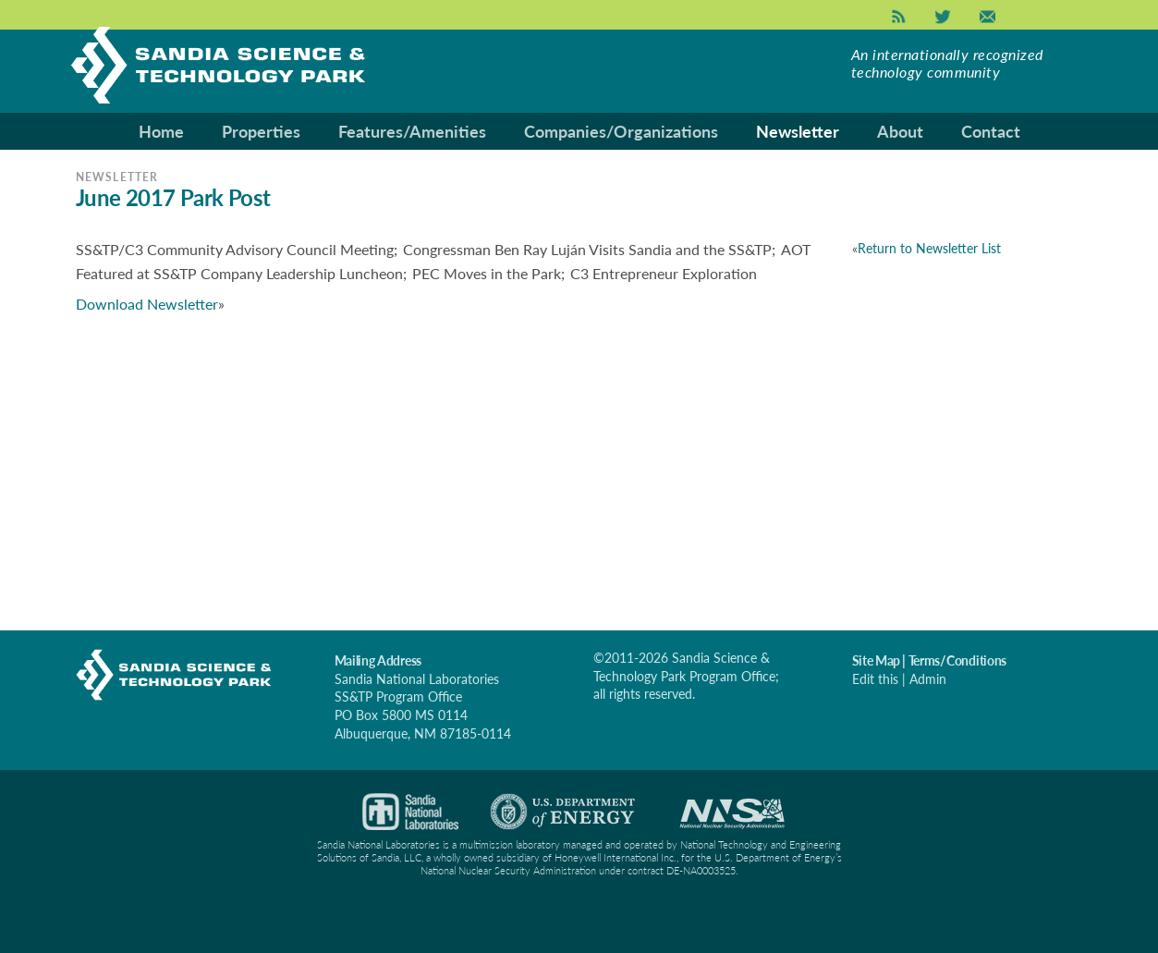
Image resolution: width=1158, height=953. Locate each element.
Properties (261, 131)
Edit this (875, 679)
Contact (990, 131)
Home (161, 131)
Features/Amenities (412, 131)
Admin (927, 679)
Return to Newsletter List (929, 248)
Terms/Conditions (957, 660)
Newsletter (797, 131)
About (900, 131)
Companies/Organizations (621, 131)
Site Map (876, 660)
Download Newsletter (147, 303)
